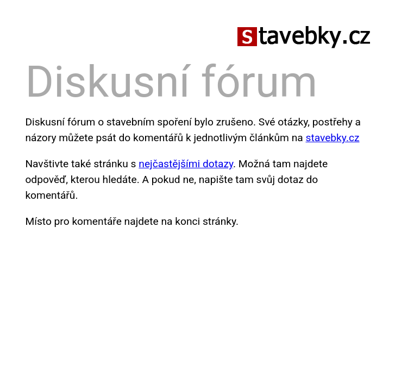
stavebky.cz (333, 137)
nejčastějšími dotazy (186, 163)
